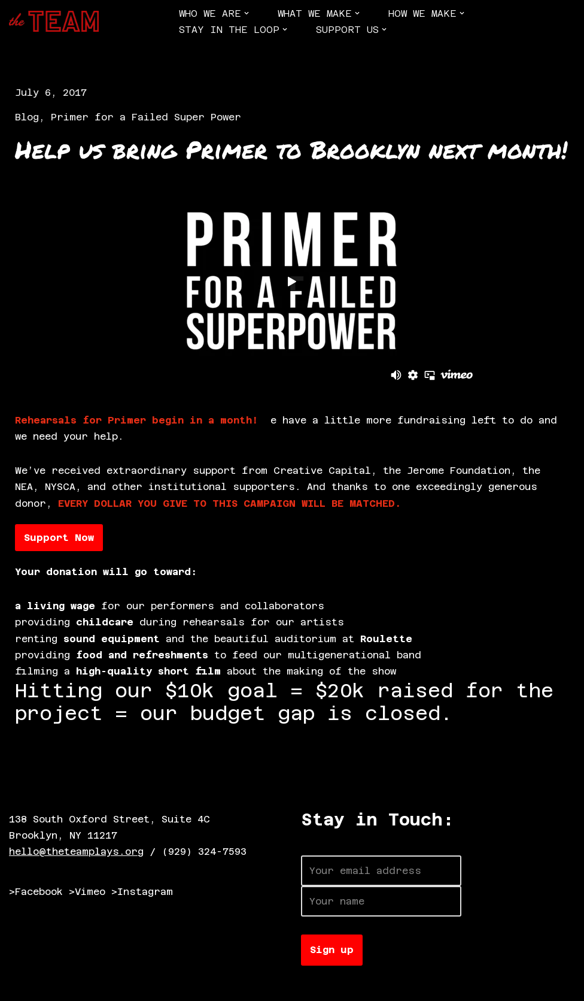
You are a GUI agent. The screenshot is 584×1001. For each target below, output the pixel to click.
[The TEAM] (54, 21)
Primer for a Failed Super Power (146, 117)
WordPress (146, 985)
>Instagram (142, 891)
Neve (21, 985)
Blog (27, 117)
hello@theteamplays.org (76, 851)
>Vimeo (87, 891)
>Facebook (36, 891)
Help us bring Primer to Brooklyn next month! (291, 149)
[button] (246, 13)
